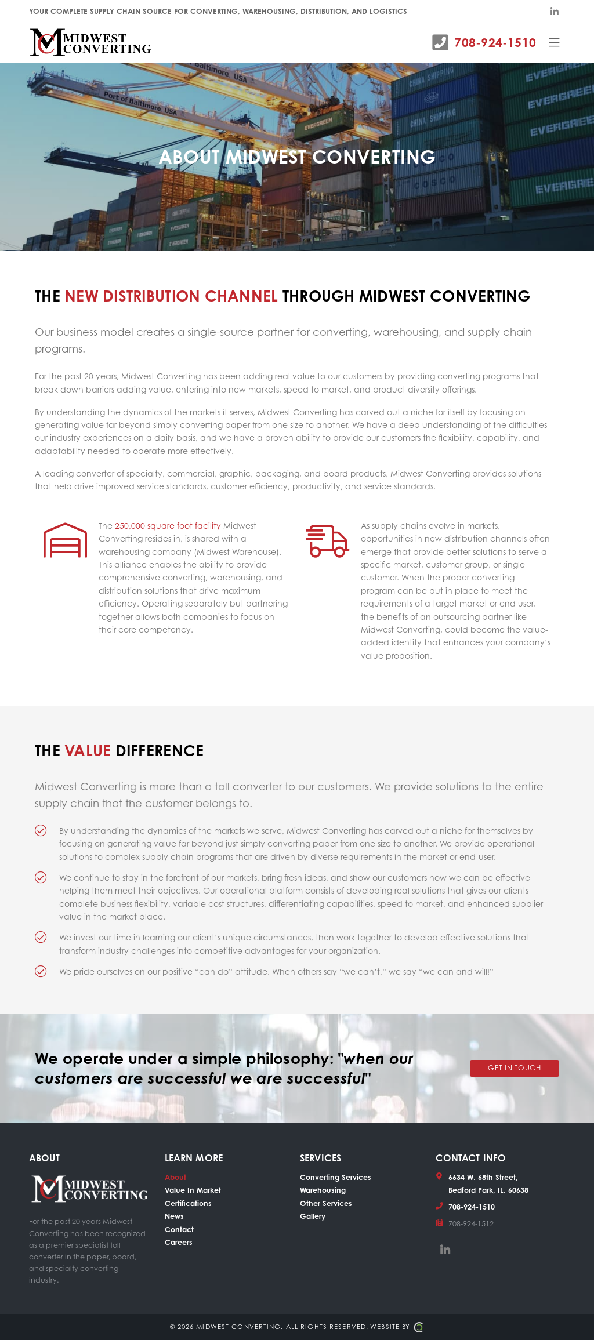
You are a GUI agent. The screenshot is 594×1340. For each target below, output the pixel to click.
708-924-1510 (495, 42)
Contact (179, 1229)
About (175, 1177)
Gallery (312, 1216)
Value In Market (193, 1189)
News (174, 1216)
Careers (179, 1242)
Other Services (326, 1203)
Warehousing (323, 1189)
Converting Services (335, 1177)
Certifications (188, 1203)
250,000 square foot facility (168, 526)
